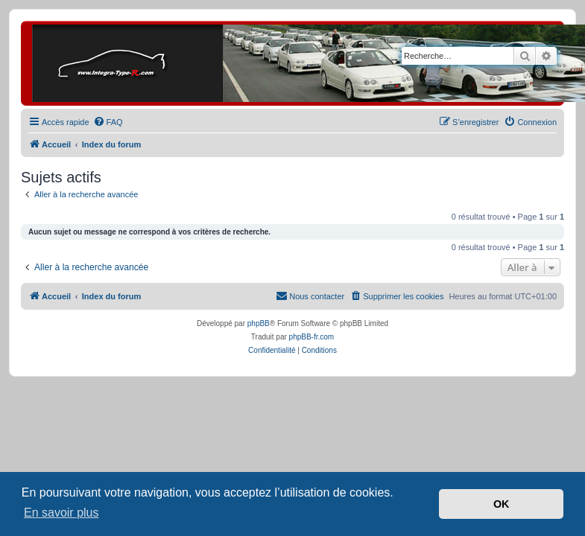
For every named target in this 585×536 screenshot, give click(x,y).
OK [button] (501, 504)
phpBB (258, 323)
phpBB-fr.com (312, 337)
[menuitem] (108, 122)
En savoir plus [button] (61, 512)
